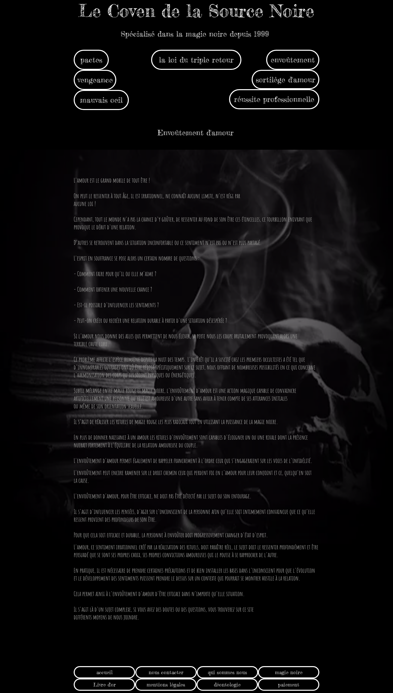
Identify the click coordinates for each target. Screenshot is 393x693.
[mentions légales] (166, 684)
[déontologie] (227, 684)
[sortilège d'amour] (285, 79)
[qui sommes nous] (227, 672)
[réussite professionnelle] (274, 99)
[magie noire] (288, 672)
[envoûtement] (292, 60)
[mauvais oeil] (101, 100)
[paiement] (288, 684)
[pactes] (91, 60)
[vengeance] (95, 80)
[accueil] (104, 672)
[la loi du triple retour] (196, 60)
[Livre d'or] (104, 684)
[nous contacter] (166, 672)
